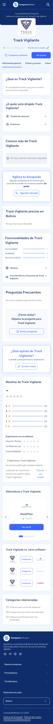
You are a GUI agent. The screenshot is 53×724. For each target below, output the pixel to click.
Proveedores (26, 673)
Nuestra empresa (26, 664)
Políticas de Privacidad (13, 717)
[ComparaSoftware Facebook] (15, 654)
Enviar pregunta (26, 331)
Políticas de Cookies (32, 717)
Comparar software (16, 55)
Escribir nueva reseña (38, 48)
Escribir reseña (26, 366)
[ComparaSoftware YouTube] (10, 654)
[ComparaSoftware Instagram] (20, 654)
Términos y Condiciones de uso (17, 719)
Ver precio (41, 55)
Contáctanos (26, 681)
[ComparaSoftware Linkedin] (5, 654)
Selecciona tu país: (12, 692)
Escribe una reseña (42, 474)
